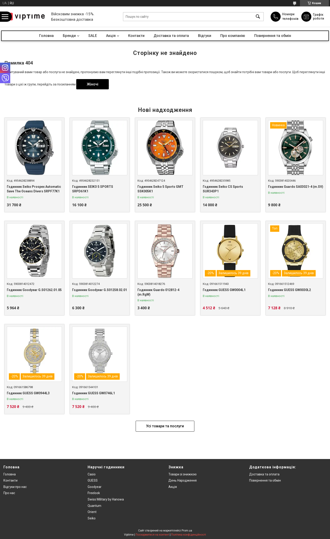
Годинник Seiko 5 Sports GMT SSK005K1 (160, 189)
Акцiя (111, 36)
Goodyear (95, 487)
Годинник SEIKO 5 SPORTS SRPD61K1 (92, 189)
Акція (172, 487)
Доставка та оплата (171, 36)
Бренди (69, 36)
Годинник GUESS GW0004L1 (224, 290)
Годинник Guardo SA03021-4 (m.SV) (295, 186)
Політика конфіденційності (188, 534)
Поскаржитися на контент (152, 534)
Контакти (136, 36)
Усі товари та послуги (165, 426)
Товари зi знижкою (182, 474)
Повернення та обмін (272, 36)
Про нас (9, 493)
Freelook (94, 493)
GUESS (93, 480)
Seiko (92, 518)
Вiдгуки (204, 36)
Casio (92, 474)
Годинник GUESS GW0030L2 (289, 290)
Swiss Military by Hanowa (106, 499)
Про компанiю (232, 36)
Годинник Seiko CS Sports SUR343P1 (223, 189)
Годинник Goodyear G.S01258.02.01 (99, 290)
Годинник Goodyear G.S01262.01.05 (34, 290)
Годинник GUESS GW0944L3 (28, 393)
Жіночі (92, 84)
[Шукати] (257, 17)
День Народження (182, 480)
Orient (92, 512)
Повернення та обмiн (265, 480)
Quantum (94, 506)
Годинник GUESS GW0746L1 (93, 393)
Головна (46, 36)
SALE (92, 36)
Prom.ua (187, 530)
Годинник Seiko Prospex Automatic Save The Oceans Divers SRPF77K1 (34, 189)
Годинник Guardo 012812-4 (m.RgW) (158, 292)
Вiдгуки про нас (15, 487)
